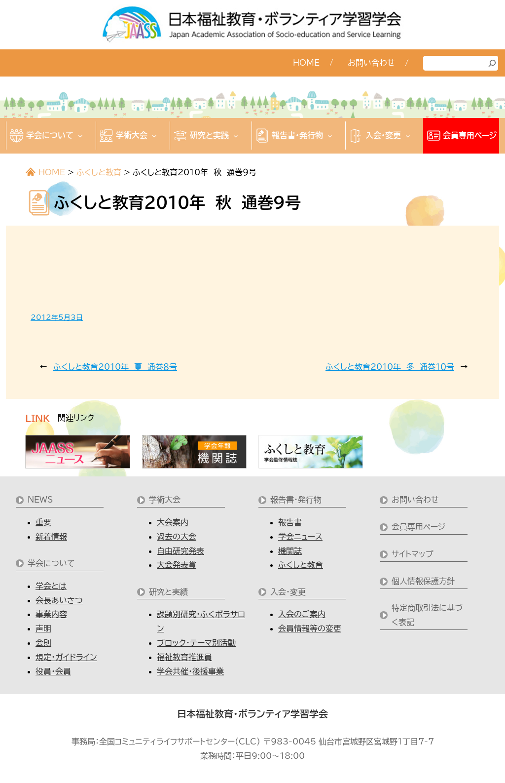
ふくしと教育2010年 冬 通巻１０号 (389, 367)
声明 (43, 628)
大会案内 (172, 522)
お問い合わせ (415, 500)
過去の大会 (176, 537)
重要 (43, 522)
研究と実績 (168, 592)
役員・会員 (53, 671)
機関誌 (290, 551)
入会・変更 (288, 592)
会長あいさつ (59, 600)
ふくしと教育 (98, 172)
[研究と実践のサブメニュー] (235, 135)
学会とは (51, 586)
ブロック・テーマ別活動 (196, 643)
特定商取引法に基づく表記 (427, 615)
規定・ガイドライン (66, 657)
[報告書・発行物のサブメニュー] (329, 135)
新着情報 (51, 537)
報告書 (290, 522)
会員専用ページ (418, 527)
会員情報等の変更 (309, 628)
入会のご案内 (301, 614)
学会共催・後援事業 (190, 671)
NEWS (40, 500)
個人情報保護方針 (423, 581)
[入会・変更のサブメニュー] (407, 135)
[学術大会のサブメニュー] (154, 135)
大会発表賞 (176, 565)
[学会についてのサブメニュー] (80, 135)
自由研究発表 (180, 551)
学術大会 (164, 500)
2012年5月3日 (57, 317)
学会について (51, 563)
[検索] (492, 63)
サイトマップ (412, 554)
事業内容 (51, 614)
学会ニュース (300, 537)
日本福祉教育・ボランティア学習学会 (252, 713)
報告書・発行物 (296, 500)
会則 (43, 643)
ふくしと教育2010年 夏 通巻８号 (115, 367)
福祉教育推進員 (184, 657)
